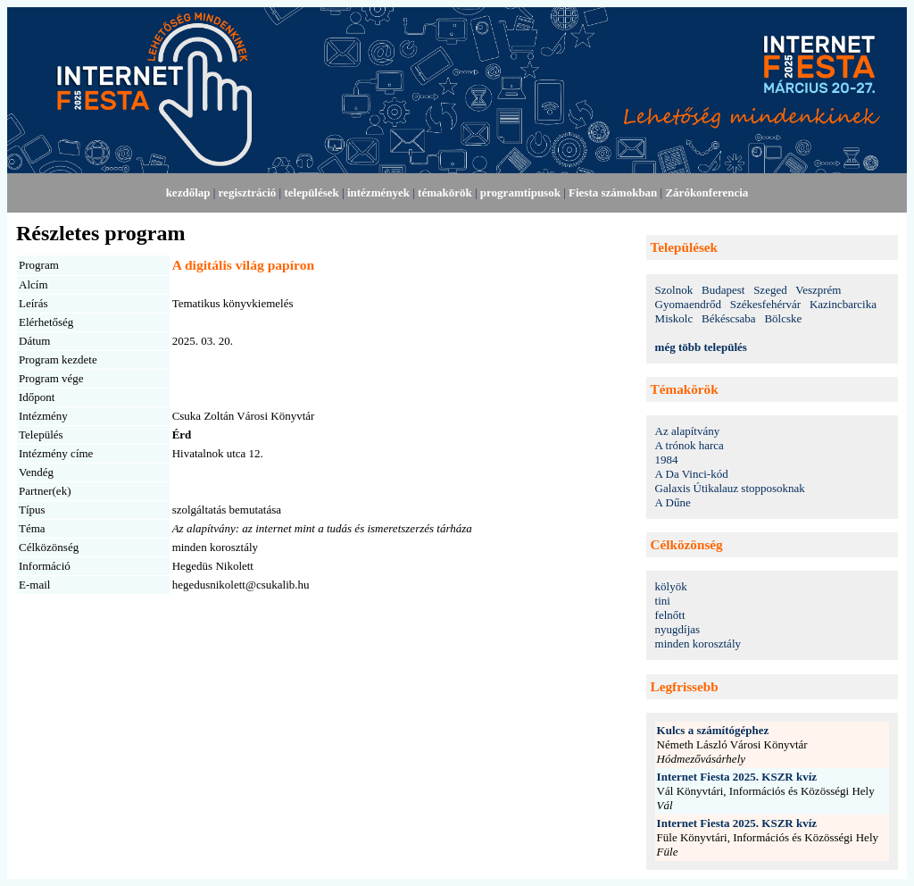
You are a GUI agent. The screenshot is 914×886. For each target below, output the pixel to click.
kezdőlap (188, 192)
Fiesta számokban (613, 192)
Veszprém (818, 290)
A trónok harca (689, 445)
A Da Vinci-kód (691, 474)
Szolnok (674, 290)
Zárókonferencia (706, 192)
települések (311, 192)
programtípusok (520, 192)
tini (662, 600)
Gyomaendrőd (688, 304)
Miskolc (674, 318)
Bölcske (783, 318)
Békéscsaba (729, 318)
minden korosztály (698, 643)
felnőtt (670, 615)
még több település (701, 347)
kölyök (671, 586)
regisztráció (248, 192)
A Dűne (673, 502)
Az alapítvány (687, 431)
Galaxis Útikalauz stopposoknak (730, 488)
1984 (666, 459)
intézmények (378, 192)
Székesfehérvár (765, 304)
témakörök (445, 192)
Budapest (723, 290)
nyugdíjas (678, 629)
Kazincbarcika (843, 304)
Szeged (770, 290)
